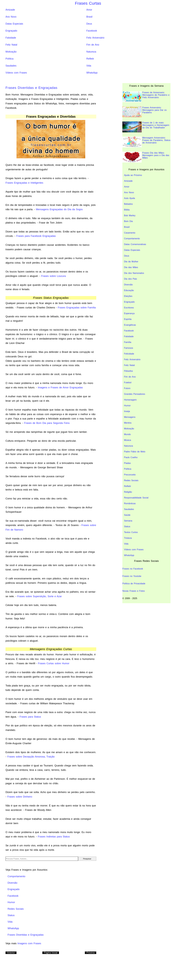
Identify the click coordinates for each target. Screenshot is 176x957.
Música (127, 440)
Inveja (127, 411)
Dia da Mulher (131, 261)
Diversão (128, 284)
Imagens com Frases (29, 943)
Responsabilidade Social (136, 498)
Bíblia (127, 210)
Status (127, 526)
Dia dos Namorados (134, 273)
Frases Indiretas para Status (54, 836)
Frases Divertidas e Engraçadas (31, 88)
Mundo (127, 434)
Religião (128, 492)
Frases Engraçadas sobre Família (77, 307)
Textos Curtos (131, 532)
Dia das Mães (131, 267)
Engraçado (11, 30)
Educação (129, 290)
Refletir (90, 58)
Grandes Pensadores (134, 394)
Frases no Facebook (132, 569)
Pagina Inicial (50, 953)
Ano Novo (11, 16)
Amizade (10, 9)
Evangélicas (130, 325)
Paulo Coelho (131, 457)
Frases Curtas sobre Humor (53, 663)
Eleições (128, 296)
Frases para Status (30, 716)
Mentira (127, 423)
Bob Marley (129, 215)
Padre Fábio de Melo (134, 451)
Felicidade (129, 354)
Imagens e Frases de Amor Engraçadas (60, 387)
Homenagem (130, 400)
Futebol (127, 382)
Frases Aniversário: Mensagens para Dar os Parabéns (144, 111)
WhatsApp (91, 72)
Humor (127, 405)
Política (9, 58)
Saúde (127, 515)
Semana (128, 521)
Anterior (11, 953)
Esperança (129, 313)
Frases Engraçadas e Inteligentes (24, 182)
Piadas (127, 463)
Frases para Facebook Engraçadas (36, 236)
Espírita (127, 319)
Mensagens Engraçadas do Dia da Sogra (59, 209)
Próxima (90, 953)
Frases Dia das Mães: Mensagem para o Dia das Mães (145, 157)
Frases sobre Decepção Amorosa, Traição (31, 756)
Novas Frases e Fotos (133, 591)
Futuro (127, 388)
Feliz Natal (11, 44)
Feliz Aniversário (95, 37)
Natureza (91, 51)
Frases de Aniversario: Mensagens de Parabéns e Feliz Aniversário (145, 96)
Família (127, 342)
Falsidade (11, 37)
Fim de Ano (92, 44)
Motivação (11, 51)
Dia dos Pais (130, 279)
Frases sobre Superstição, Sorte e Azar (39, 596)
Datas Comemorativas (135, 244)
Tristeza (128, 538)
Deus (89, 23)
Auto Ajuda (129, 198)
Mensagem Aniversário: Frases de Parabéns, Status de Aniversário (146, 142)
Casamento (129, 233)
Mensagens (129, 417)
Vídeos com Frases (16, 72)
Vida (88, 65)
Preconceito (130, 474)
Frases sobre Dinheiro (19, 796)
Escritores (129, 307)
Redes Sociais (131, 480)
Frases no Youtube (131, 576)
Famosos (128, 348)
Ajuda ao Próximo (133, 175)
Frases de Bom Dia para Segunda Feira (46, 423)
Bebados (128, 204)
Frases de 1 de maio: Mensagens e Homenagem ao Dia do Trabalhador (145, 126)
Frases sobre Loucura (53, 276)
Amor (89, 9)
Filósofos (128, 371)
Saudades (11, 65)
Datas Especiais (14, 23)
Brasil (89, 16)
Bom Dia (128, 221)
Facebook (91, 30)
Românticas (130, 503)
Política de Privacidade (133, 583)
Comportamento (132, 238)
